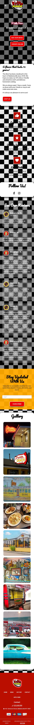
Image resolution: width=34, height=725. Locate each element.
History (20, 692)
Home (6, 692)
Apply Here (17, 697)
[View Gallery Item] (17, 435)
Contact (28, 692)
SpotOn (22, 723)
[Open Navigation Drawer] (5, 5)
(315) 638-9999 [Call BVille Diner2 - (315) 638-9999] (18, 705)
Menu (12, 692)
